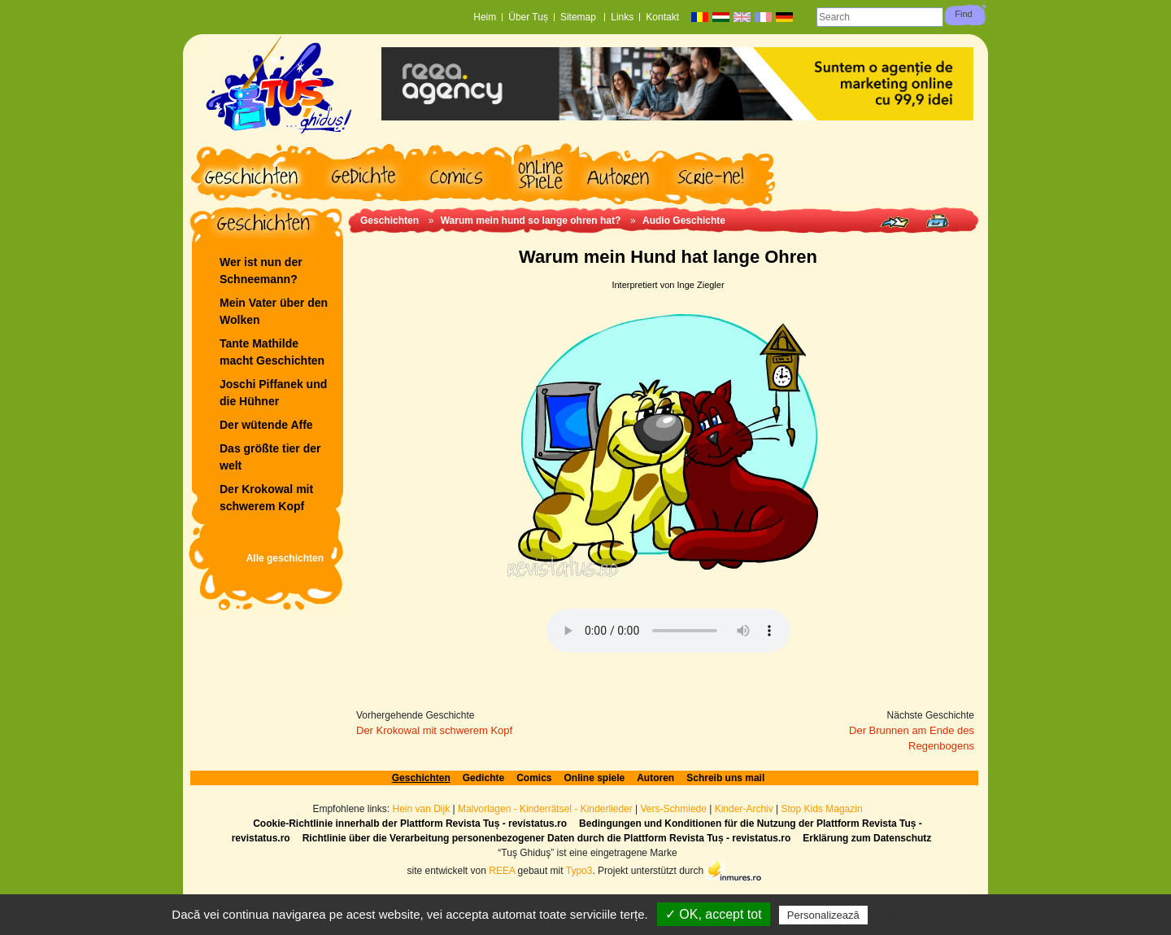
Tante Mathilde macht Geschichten (272, 352)
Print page (937, 221)
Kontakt (662, 17)
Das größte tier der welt (270, 457)
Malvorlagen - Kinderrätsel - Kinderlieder (545, 809)
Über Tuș (528, 17)
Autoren (655, 778)
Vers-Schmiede (674, 809)
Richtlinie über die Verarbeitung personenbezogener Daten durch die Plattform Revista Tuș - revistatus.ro (547, 838)
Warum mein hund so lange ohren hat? (531, 220)
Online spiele (594, 778)
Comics (533, 778)
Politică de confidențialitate (943, 914)
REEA (502, 870)
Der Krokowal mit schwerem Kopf (266, 498)
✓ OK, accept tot (713, 914)
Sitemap (579, 17)
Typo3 (579, 870)
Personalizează (823, 915)
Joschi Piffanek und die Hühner (273, 393)
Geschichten (389, 220)
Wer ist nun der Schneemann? (261, 271)
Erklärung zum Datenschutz (867, 838)
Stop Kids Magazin (822, 809)
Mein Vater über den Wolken (274, 311)
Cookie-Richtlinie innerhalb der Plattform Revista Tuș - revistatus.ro (410, 823)
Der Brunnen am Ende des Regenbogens (911, 738)
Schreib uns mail (725, 778)
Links (622, 17)
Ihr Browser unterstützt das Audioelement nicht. (668, 631)
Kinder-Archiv (745, 809)
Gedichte (483, 778)
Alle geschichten (285, 558)
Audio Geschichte (683, 220)
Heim (484, 17)
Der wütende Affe (266, 424)
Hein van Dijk (421, 809)
